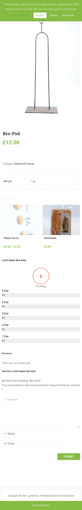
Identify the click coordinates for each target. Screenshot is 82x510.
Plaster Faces (11, 238)
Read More (68, 15)
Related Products (24, 163)
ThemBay (41, 499)
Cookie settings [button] (19, 15)
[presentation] (5, 199)
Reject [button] (53, 15)
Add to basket (41, 505)
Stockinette (50, 238)
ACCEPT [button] (40, 15)
